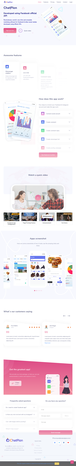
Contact (65, 2)
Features (45, 2)
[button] (34, 288)
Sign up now (10, 31)
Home (39, 2)
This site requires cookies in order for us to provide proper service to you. (35, 463)
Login (70, 2)
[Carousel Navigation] (66, 314)
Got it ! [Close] (56, 463)
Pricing (52, 2)
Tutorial (59, 2)
